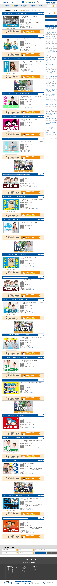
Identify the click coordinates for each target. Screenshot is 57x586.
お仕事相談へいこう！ (25, 568)
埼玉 (8, 572)
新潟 (8, 575)
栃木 (8, 570)
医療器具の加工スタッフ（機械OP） (10, 460)
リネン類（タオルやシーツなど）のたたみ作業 (12, 219)
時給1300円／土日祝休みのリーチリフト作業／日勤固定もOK (16, 35)
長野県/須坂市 (5, 549)
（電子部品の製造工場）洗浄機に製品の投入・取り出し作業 (15, 357)
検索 (40, 552)
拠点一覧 (35, 568)
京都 (12, 571)
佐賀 (16, 567)
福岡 (12, 577)
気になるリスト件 (51, 6)
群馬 (8, 571)
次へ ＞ (42, 10)
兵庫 (12, 573)
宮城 (8, 567)
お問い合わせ (35, 574)
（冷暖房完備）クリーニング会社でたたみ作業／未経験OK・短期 (16, 116)
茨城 (8, 569)
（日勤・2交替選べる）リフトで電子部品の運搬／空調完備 (15, 13)
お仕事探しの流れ (24, 567)
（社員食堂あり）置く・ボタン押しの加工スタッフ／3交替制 (15, 518)
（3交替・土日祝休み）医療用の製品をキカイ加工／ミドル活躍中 (16, 437)
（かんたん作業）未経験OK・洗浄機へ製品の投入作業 (14, 415)
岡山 (12, 575)
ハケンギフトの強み (24, 569)
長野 (8, 576)
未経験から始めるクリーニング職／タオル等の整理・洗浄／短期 (16, 93)
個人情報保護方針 (36, 571)
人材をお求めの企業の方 (37, 573)
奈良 (12, 574)
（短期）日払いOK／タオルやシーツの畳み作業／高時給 (14, 58)
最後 (35, 10)
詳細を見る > (41, 13)
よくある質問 (23, 571)
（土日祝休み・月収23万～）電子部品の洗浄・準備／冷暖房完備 (16, 334)
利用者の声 (23, 570)
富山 (8, 577)
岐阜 (12, 568)
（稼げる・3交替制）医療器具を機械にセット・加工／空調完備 (16, 495)
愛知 (12, 569)
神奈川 (9, 574)
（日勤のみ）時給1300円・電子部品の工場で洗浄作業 (14, 379)
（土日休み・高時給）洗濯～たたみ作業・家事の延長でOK (15, 254)
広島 (12, 576)
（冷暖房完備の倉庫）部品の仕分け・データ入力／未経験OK (15, 277)
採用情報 (35, 569)
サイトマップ (42, 3)
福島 (8, 568)
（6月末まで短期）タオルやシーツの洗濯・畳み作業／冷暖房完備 (16, 174)
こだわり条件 (5, 552)
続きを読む (32, 27)
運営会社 (35, 567)
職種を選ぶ (21, 549)
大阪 (12, 572)
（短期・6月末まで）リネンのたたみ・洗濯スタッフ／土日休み (16, 196)
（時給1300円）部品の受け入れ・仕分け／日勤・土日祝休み (15, 299)
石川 (12, 567)
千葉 (8, 573)
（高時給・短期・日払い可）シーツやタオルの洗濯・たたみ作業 (16, 138)
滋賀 (12, 570)
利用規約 (35, 570)
